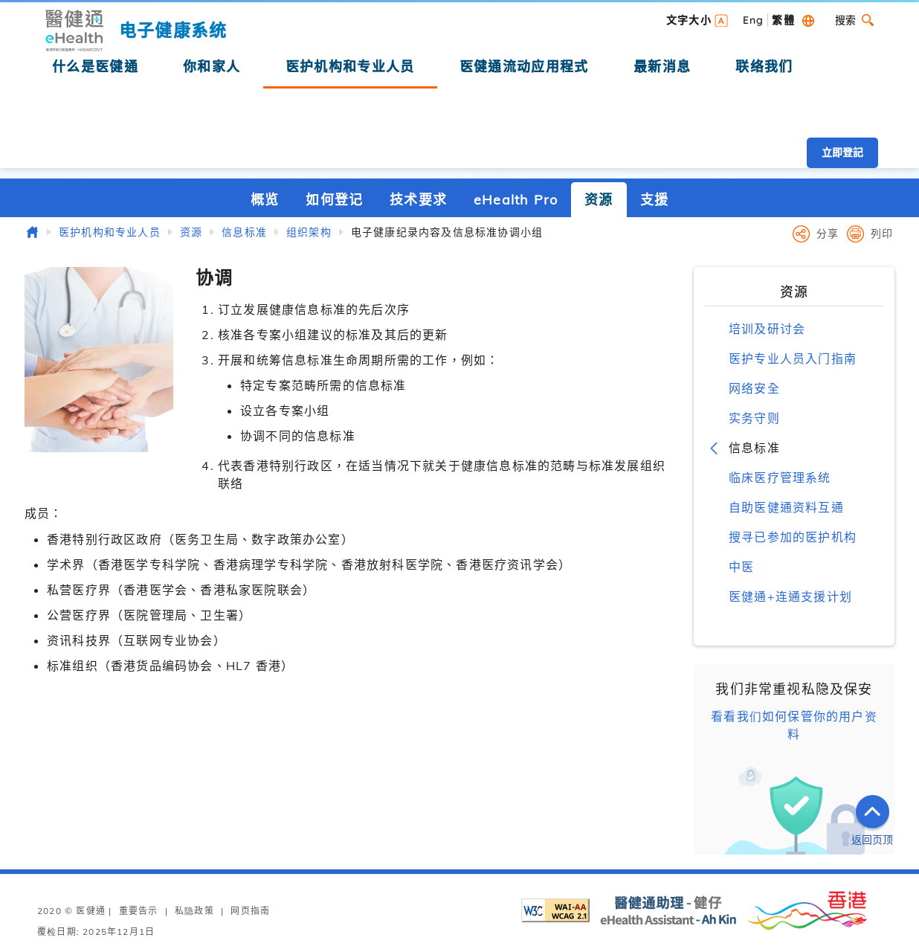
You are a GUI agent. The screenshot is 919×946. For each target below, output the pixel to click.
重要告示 (138, 910)
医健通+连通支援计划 (790, 596)
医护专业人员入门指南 (793, 358)
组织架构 (309, 232)
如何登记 (334, 199)
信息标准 (244, 232)
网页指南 (250, 910)
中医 (741, 566)
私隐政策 (194, 910)
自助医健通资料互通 (786, 507)
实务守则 (754, 418)
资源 (598, 199)
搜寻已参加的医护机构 (793, 537)
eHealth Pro (516, 199)
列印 (882, 233)
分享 (827, 233)
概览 (265, 199)
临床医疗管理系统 (780, 477)
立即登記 (842, 152)
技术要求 (418, 199)
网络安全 (754, 388)
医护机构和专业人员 (110, 232)
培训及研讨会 (767, 328)
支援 (654, 199)
